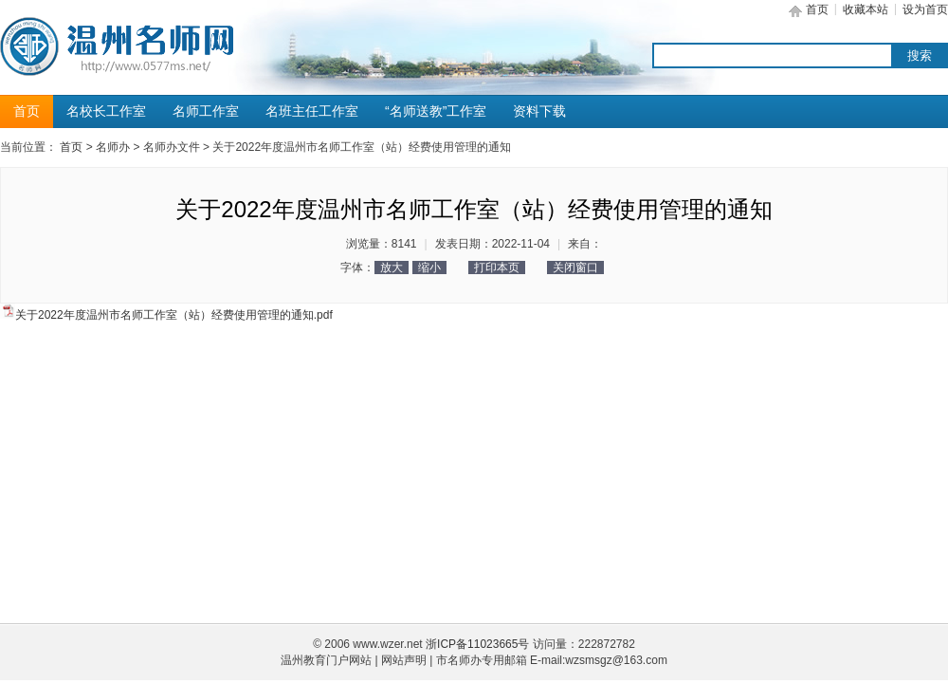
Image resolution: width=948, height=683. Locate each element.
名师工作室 (206, 111)
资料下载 (539, 111)
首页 (817, 9)
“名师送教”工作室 (435, 111)
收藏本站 (865, 9)
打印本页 (497, 267)
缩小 (429, 267)
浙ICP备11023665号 (477, 644)
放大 (391, 267)
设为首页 (925, 9)
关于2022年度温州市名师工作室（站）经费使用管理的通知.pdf (174, 315)
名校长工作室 (106, 111)
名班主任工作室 (311, 111)
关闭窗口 (575, 267)
